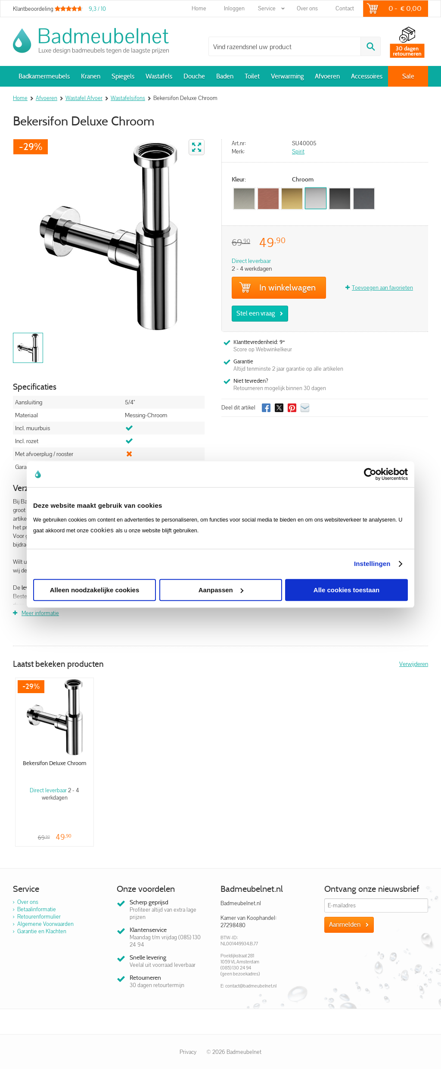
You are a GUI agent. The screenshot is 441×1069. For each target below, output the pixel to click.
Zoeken (370, 46)
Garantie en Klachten (41, 931)
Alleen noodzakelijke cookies (95, 590)
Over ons (307, 8)
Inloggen (234, 8)
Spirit (298, 151)
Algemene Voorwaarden (45, 924)
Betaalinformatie (36, 909)
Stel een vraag (255, 313)
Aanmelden (344, 924)
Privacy (188, 1052)
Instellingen (372, 563)
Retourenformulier (39, 916)
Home (199, 8)
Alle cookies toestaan (346, 590)
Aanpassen (221, 590)
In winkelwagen (277, 287)
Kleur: (239, 179)
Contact (344, 8)
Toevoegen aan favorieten (382, 287)
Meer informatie (40, 613)
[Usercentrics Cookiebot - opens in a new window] (370, 474)
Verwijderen (413, 664)
